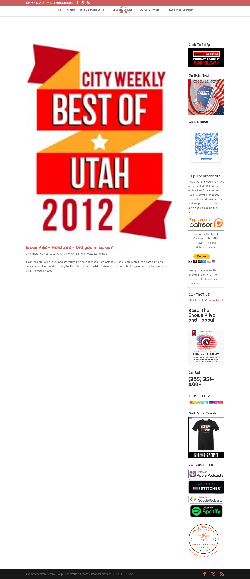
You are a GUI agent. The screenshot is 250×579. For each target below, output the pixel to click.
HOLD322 (91, 253)
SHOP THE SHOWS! (122, 10)
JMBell (34, 253)
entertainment (76, 253)
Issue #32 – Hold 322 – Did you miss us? (69, 247)
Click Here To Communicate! (206, 300)
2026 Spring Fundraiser (181, 10)
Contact (71, 10)
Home (60, 10)
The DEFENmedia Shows (92, 10)
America (62, 253)
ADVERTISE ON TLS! (150, 10)
